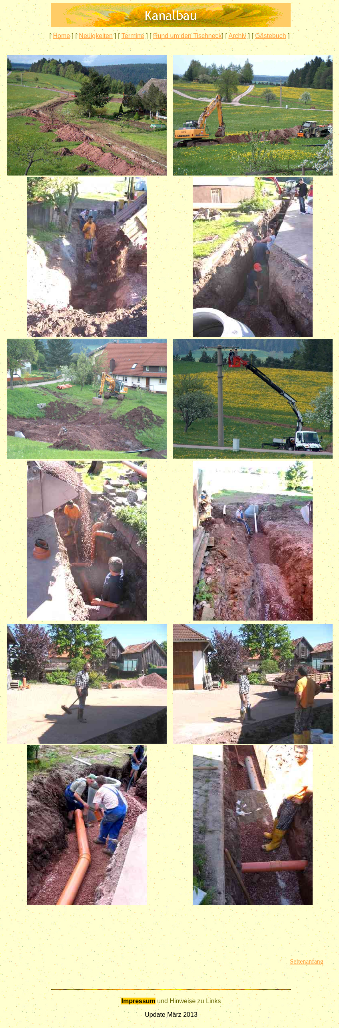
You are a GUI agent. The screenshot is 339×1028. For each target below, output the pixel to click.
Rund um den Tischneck (187, 35)
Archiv (237, 35)
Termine (133, 35)
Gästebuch (270, 35)
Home (61, 35)
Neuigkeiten (96, 35)
